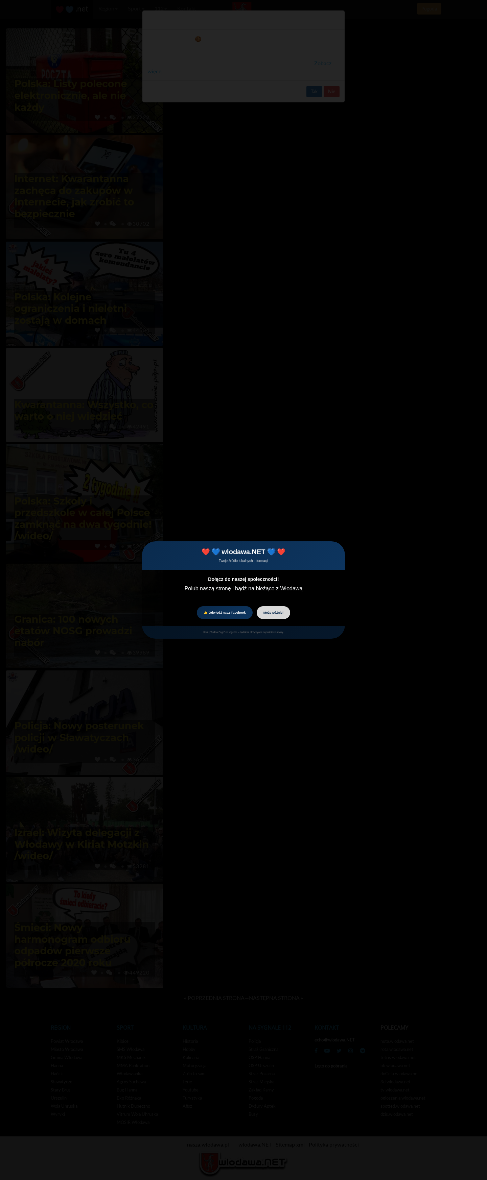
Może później (273, 612)
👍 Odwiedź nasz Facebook (225, 612)
